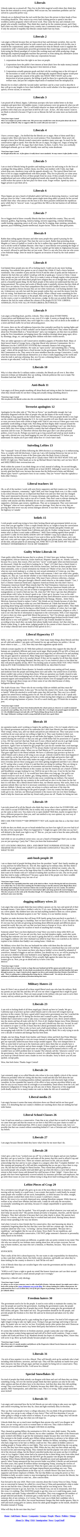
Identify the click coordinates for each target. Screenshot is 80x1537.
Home (7, 1516)
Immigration (41, 1520)
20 (51, 858)
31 (45, 1353)
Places (58, 1516)
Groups (43, 1516)
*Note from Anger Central (10, 1282)
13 (51, 445)
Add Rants (15, 1516)
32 (52, 1374)
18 (45, 721)
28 (45, 1150)
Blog (27, 1520)
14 (51, 483)
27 (45, 1137)
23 (45, 1004)
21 (55, 901)
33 (45, 1398)
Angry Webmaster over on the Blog (30, 1286)
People (51, 1516)
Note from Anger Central (10, 1342)
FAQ (33, 1520)
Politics (65, 1516)
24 (45, 1070)
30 (50, 1298)
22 (50, 984)
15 (44, 517)
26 (55, 1114)
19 (45, 801)
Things (73, 1516)
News (51, 1520)
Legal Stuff (59, 1520)
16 (54, 551)
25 (49, 1097)
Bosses (24, 1516)
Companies (33, 1516)
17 (52, 634)
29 (54, 1184)
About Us (20, 1520)
